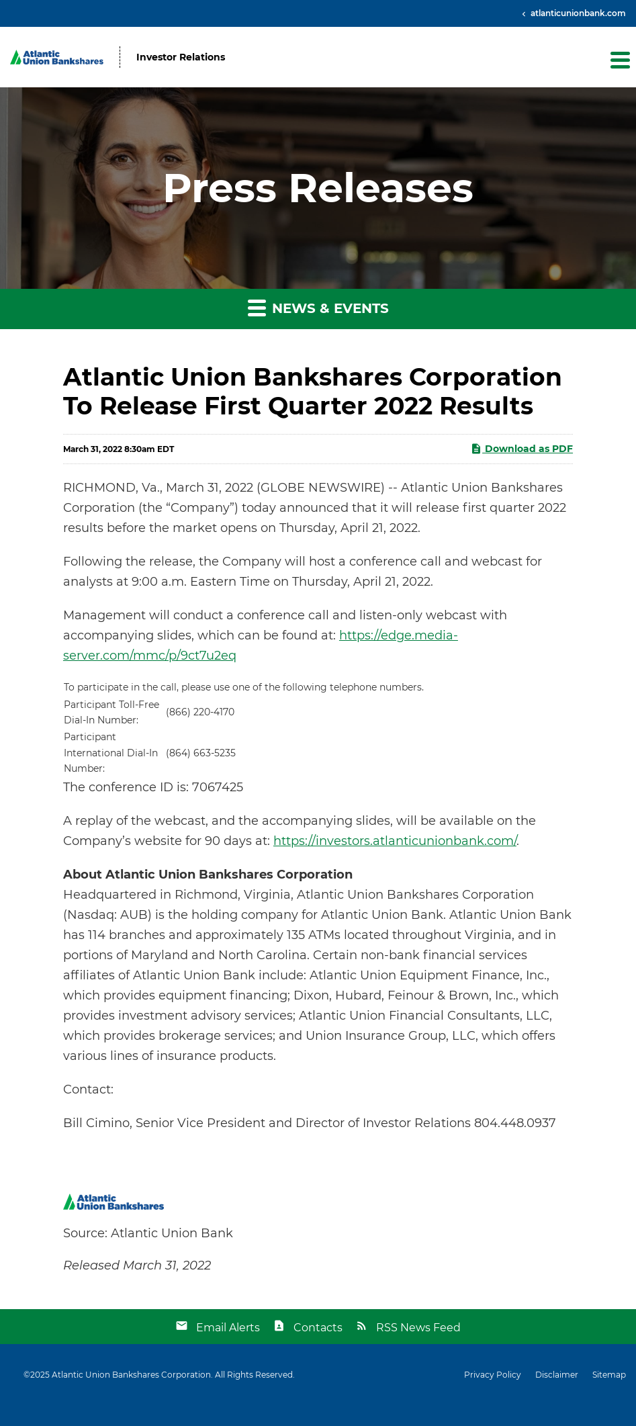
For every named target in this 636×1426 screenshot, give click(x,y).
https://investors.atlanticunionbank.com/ (394, 841)
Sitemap (609, 1375)
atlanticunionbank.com (577, 13)
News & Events (318, 307)
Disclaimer (556, 1375)
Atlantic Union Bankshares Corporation (131, 1375)
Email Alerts (228, 1327)
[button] (619, 60)
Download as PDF (521, 449)
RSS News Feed (418, 1327)
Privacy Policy (492, 1375)
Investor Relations (180, 57)
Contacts (318, 1327)
